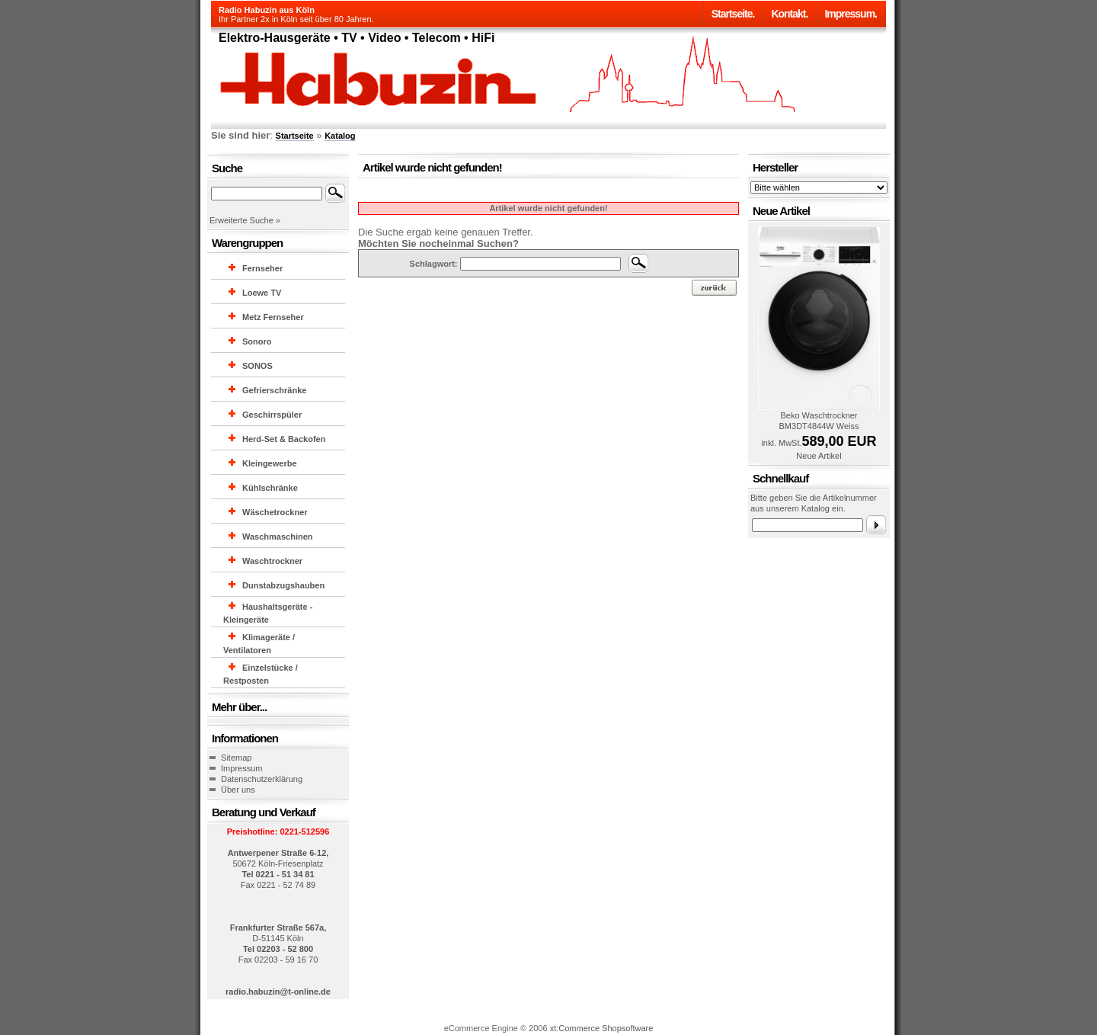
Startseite (295, 135)
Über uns (238, 789)
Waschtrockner (272, 561)
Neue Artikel (818, 455)
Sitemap (236, 757)
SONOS (257, 365)
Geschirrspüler (272, 414)
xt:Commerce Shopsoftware (602, 1028)
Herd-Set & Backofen (283, 439)
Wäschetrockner (275, 512)
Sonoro (257, 341)
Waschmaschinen (277, 536)
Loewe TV (261, 292)
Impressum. (850, 14)
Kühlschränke (270, 487)
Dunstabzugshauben (283, 585)
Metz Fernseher (273, 317)
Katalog (340, 135)
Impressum (241, 768)
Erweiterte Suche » (244, 220)
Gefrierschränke (274, 390)
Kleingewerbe (269, 463)
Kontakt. (789, 14)
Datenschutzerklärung (261, 778)
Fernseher (262, 268)
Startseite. (733, 14)
